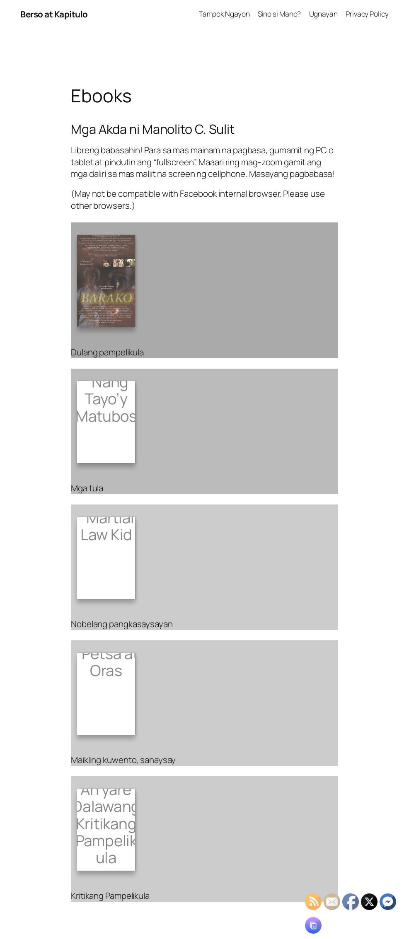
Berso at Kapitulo (54, 14)
